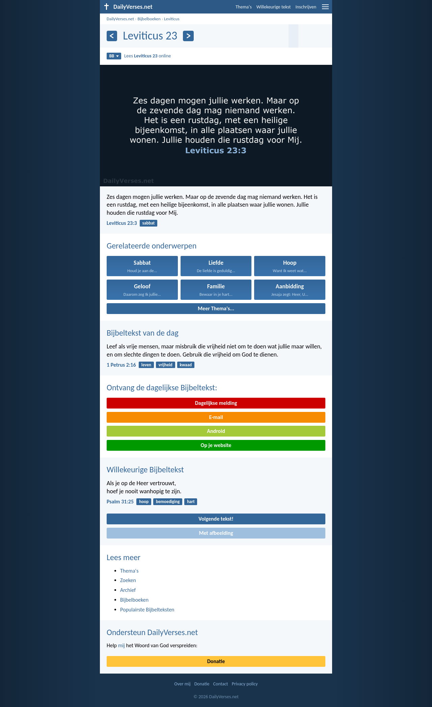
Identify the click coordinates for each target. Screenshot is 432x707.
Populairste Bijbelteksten (147, 609)
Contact (220, 684)
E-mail (216, 417)
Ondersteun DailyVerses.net (152, 632)
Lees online (147, 56)
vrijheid (165, 364)
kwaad (186, 364)
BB (114, 55)
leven (146, 364)
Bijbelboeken (148, 18)
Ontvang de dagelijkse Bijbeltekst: (162, 387)
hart (191, 501)
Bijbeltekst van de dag (143, 333)
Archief (128, 590)
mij (121, 645)
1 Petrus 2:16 (121, 365)
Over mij (182, 684)
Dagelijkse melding (216, 403)
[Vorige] (112, 36)
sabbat (148, 223)
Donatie (216, 661)
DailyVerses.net (120, 18)
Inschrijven (305, 7)
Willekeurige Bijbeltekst (145, 469)
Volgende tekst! (215, 519)
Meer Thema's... (216, 308)
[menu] (325, 9)
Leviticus (171, 18)
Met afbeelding (216, 533)
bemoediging (168, 501)
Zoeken (128, 580)
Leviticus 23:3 (122, 223)
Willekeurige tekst (273, 7)
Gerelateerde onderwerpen (151, 246)
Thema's (244, 7)
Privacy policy (245, 684)
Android (216, 431)
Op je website (216, 445)
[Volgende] (188, 36)
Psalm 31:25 (120, 501)
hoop (143, 501)
